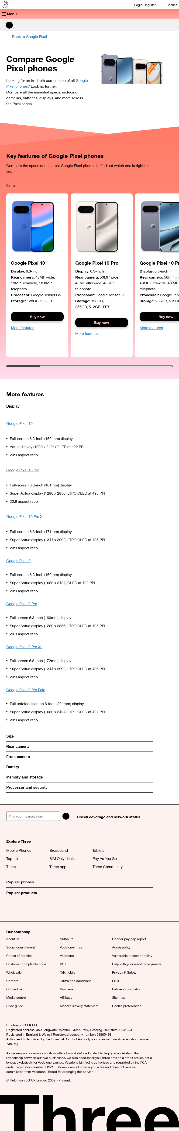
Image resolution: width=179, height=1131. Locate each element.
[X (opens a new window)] (11, 910)
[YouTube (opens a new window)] (42, 910)
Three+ (12, 867)
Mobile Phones (18, 850)
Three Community (108, 867)
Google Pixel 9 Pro (21, 604)
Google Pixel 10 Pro (22, 470)
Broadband (58, 850)
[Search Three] (9, 25)
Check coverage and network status (108, 817)
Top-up (12, 858)
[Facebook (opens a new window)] (21, 910)
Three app (57, 867)
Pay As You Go (105, 858)
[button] (89, 14)
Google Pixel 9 (18, 561)
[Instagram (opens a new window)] (32, 910)
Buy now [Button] (101, 322)
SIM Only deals (62, 858)
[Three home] (5, 4)
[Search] (66, 816)
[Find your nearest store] (33, 816)
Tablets (98, 850)
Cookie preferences (126, 1006)
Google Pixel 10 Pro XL (25, 516)
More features (22, 328)
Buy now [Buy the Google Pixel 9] (37, 316)
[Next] (174, 275)
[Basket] (169, 5)
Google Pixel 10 (19, 423)
